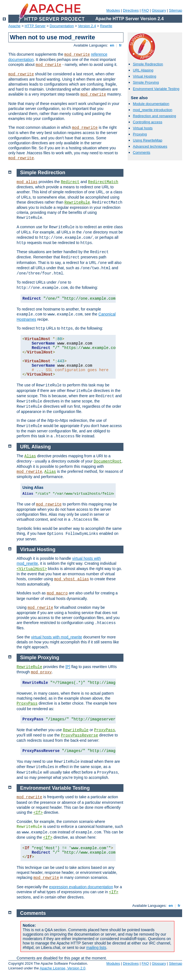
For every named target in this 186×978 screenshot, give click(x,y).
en (112, 45)
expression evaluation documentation (81, 887)
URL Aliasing (143, 70)
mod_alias (27, 182)
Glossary (159, 10)
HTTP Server (35, 26)
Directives (131, 10)
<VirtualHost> (32, 569)
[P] (67, 666)
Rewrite (106, 26)
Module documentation (151, 104)
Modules (113, 10)
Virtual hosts (143, 128)
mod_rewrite (77, 54)
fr (120, 45)
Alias (30, 456)
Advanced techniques (150, 146)
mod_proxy (41, 672)
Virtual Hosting (144, 76)
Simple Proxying (146, 82)
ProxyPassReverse (79, 735)
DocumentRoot (108, 461)
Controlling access (147, 122)
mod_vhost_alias (71, 579)
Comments (141, 152)
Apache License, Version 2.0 (62, 968)
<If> (38, 812)
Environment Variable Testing (156, 89)
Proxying (140, 134)
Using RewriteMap (147, 140)
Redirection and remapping (154, 116)
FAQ (145, 10)
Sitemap (175, 10)
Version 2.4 (87, 26)
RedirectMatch (103, 182)
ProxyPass (27, 703)
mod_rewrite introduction (152, 110)
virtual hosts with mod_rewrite (56, 637)
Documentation (62, 26)
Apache (14, 26)
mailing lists (96, 947)
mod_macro (57, 593)
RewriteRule (77, 202)
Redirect (70, 182)
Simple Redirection (148, 64)
